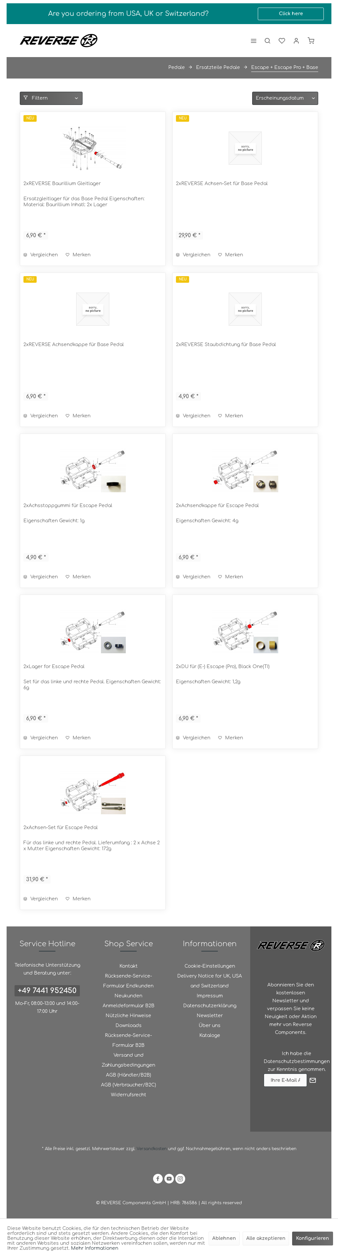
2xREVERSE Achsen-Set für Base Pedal (222, 183)
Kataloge (209, 1035)
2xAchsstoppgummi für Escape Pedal (67, 505)
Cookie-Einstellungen (210, 966)
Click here (291, 13)
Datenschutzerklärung (209, 1005)
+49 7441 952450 (47, 991)
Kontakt (128, 966)
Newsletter (210, 1015)
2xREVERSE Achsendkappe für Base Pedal (73, 344)
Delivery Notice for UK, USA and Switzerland (209, 981)
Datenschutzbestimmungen (297, 1061)
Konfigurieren (312, 1238)
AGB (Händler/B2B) (128, 1075)
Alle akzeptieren (266, 1238)
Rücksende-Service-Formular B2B (128, 1040)
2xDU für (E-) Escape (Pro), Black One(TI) (223, 666)
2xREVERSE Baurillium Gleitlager (62, 183)
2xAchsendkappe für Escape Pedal (217, 505)
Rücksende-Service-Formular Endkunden (128, 981)
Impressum (210, 995)
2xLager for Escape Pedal (53, 666)
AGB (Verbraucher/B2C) (128, 1084)
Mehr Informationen (94, 1248)
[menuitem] (253, 40)
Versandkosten (152, 1148)
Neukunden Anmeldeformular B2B (128, 1000)
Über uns (209, 1025)
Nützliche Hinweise (128, 1015)
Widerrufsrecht (128, 1094)
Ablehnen (224, 1238)
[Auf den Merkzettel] (78, 255)
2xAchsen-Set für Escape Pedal (60, 827)
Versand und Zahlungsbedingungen (128, 1060)
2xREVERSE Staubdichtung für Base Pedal (226, 344)
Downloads (129, 1025)
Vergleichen (40, 254)
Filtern (35, 98)
